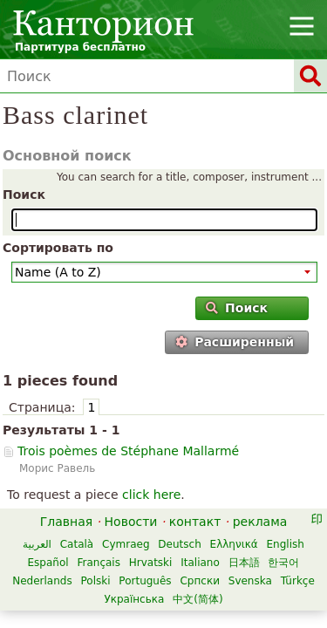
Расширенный (234, 342)
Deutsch (179, 544)
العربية (37, 544)
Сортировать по (58, 248)
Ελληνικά (234, 544)
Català (76, 544)
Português (145, 581)
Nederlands (42, 581)
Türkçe (298, 581)
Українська (134, 599)
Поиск (24, 194)
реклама (260, 522)
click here (151, 495)
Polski (95, 581)
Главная (66, 522)
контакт (195, 522)
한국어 (283, 562)
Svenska (250, 581)
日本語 (244, 562)
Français (98, 562)
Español (48, 562)
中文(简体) (197, 599)
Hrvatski (151, 562)
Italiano (200, 562)
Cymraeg (125, 544)
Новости (131, 522)
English (285, 544)
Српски (200, 581)
